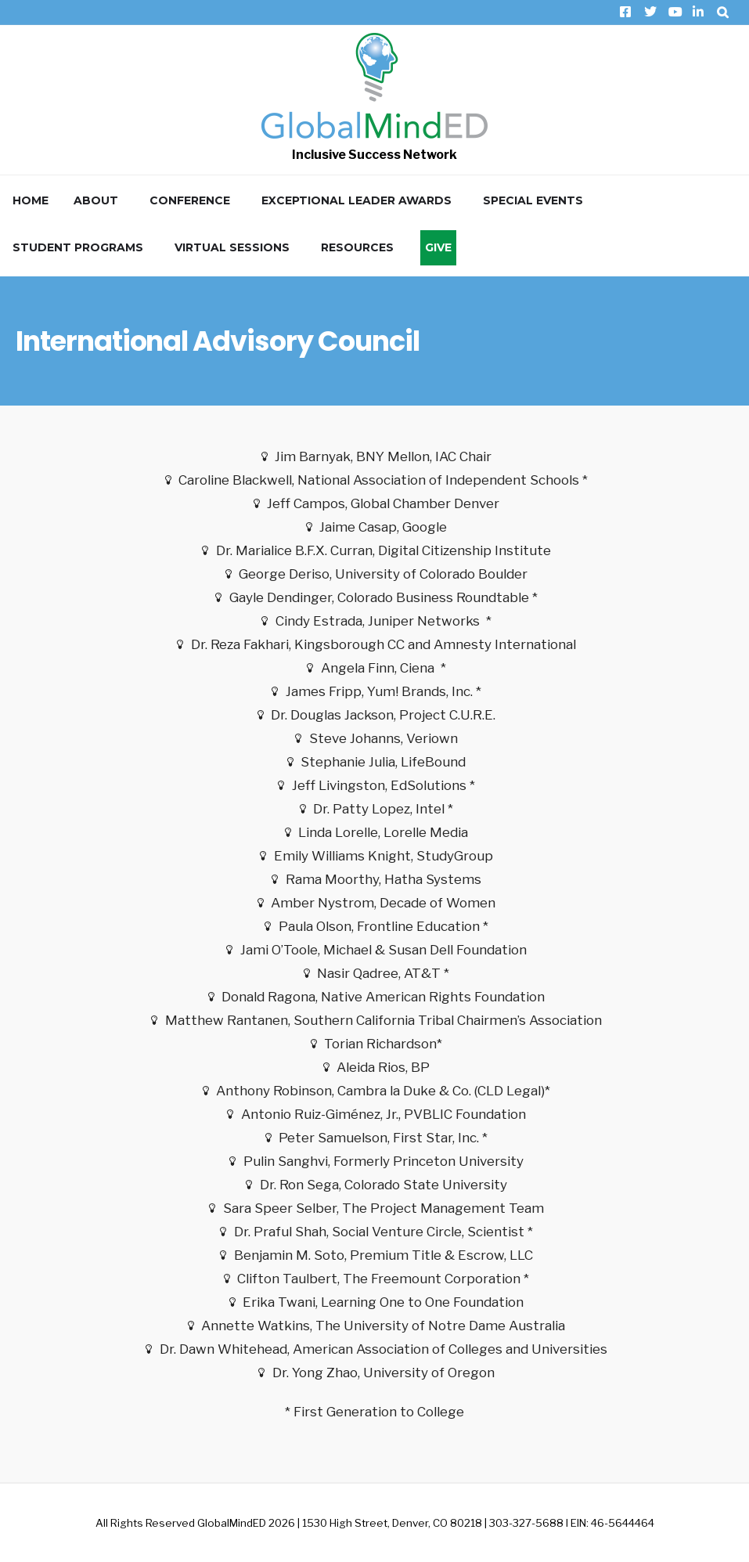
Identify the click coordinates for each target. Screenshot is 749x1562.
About (96, 200)
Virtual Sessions (232, 247)
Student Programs (78, 247)
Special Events (533, 200)
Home (31, 200)
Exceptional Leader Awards (356, 200)
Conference (189, 200)
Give (438, 247)
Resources (357, 247)
